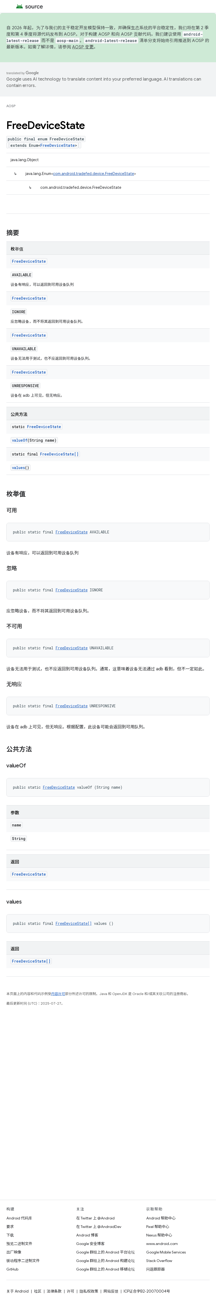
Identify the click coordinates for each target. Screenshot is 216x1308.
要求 (10, 1226)
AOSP (10, 106)
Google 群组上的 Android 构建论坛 (105, 1260)
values (18, 467)
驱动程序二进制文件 (23, 1260)
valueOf (19, 440)
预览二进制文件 (19, 1243)
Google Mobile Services (166, 1252)
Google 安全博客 (90, 1243)
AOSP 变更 (83, 47)
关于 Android (17, 1291)
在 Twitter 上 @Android (95, 1218)
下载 (10, 1235)
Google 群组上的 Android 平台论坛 (105, 1252)
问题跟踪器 (155, 1269)
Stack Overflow (159, 1260)
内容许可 (58, 994)
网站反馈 (110, 1291)
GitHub (12, 1269)
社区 (37, 1291)
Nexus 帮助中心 (159, 1235)
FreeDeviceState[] (59, 454)
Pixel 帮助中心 (157, 1226)
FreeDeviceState (57, 145)
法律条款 (54, 1291)
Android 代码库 (19, 1218)
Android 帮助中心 (161, 1218)
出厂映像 (13, 1252)
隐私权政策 (89, 1291)
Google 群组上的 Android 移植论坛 (105, 1269)
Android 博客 (87, 1235)
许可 (70, 1291)
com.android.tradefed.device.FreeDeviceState (93, 173)
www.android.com (162, 1243)
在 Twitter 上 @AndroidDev (98, 1226)
